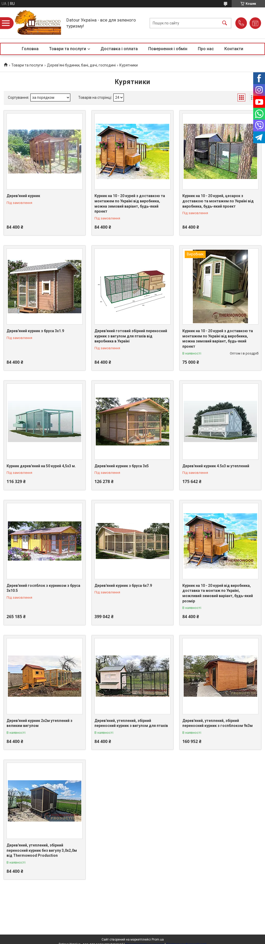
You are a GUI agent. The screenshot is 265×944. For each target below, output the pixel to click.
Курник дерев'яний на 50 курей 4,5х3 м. (41, 466)
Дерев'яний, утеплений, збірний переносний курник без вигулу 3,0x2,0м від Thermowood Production (42, 850)
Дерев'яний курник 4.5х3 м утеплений (215, 466)
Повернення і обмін (167, 48)
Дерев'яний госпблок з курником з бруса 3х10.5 (43, 588)
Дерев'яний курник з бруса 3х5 (121, 466)
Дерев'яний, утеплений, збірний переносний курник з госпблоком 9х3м (217, 723)
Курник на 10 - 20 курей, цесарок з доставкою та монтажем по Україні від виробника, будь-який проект (218, 201)
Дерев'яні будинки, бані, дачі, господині (81, 65)
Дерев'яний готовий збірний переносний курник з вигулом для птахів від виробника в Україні (130, 336)
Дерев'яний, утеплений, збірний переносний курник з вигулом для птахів (131, 723)
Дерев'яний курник (23, 196)
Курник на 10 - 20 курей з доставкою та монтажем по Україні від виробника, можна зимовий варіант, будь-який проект (129, 203)
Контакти (233, 48)
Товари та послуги (67, 48)
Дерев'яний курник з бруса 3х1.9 (35, 331)
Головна (30, 48)
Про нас (206, 48)
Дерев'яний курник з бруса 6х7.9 (123, 585)
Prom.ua (158, 939)
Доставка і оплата (119, 48)
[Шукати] (224, 23)
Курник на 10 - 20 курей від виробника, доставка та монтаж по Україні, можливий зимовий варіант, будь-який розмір (217, 593)
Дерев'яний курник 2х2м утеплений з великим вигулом (39, 723)
